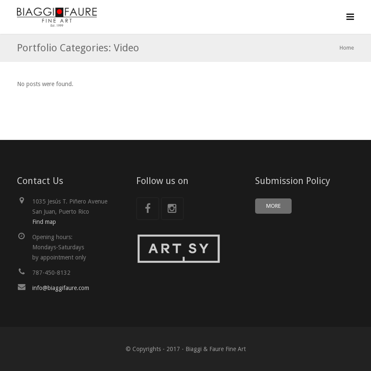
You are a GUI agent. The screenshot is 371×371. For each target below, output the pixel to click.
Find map (44, 221)
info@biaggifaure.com (60, 288)
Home (347, 48)
